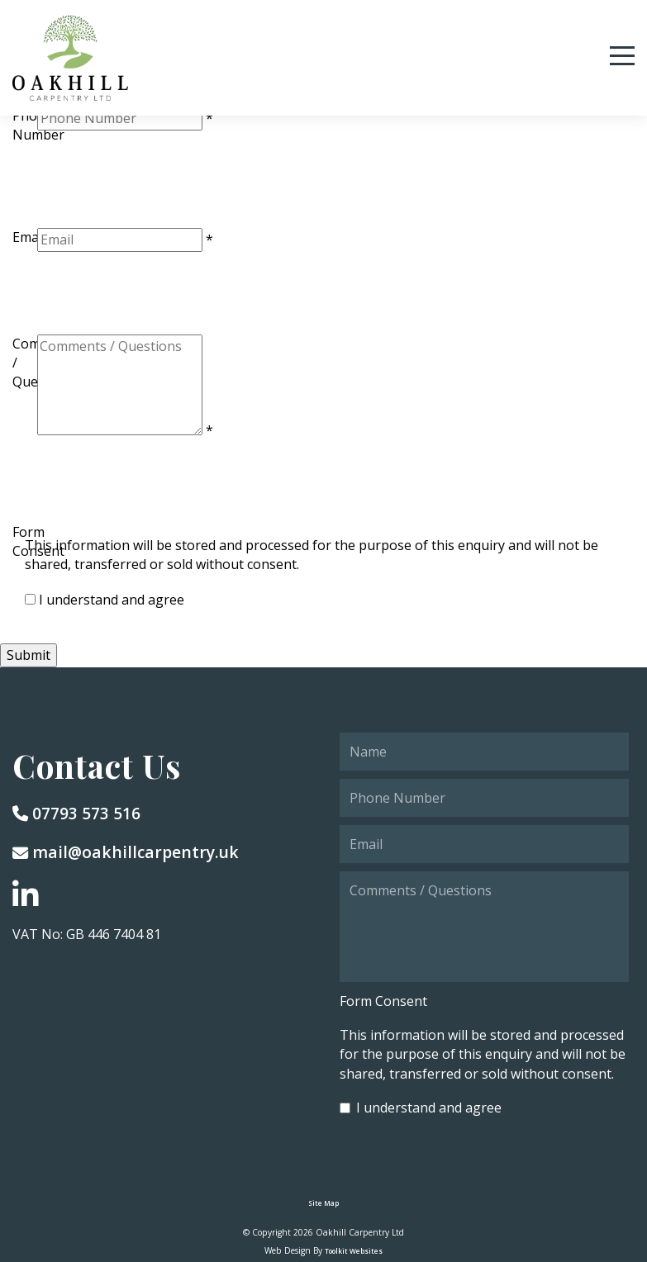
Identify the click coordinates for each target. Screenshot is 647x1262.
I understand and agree (111, 600)
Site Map (323, 1202)
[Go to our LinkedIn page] (25, 896)
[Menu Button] (622, 55)
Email (28, 237)
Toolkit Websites (354, 1250)
